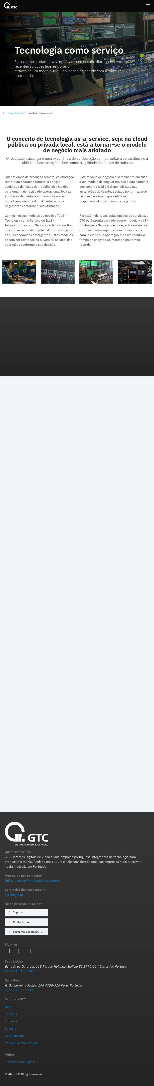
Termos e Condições (19, 1062)
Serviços (19, 112)
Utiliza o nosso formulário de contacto (32, 881)
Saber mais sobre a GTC (25, 932)
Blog (8, 1007)
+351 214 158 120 (19, 971)
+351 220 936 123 (19, 990)
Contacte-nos (19, 922)
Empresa (11, 1021)
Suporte (15, 912)
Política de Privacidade (21, 1043)
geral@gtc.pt (14, 895)
